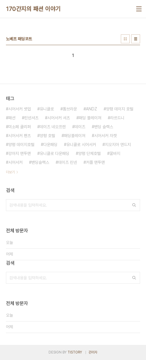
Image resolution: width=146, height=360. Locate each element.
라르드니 (117, 117)
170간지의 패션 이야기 (33, 9)
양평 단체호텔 (89, 153)
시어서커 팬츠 (19, 135)
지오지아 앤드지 (118, 144)
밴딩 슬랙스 (103, 126)
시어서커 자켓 (105, 135)
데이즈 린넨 (67, 162)
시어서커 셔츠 (58, 117)
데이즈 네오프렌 (53, 126)
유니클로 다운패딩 (54, 153)
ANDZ (91, 109)
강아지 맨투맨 (19, 153)
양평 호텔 (47, 135)
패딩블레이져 (74, 135)
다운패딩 (50, 144)
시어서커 (15, 162)
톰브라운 (70, 109)
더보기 (10, 172)
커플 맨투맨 (95, 162)
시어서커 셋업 (19, 109)
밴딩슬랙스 (40, 162)
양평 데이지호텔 (21, 144)
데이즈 (80, 126)
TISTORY (75, 352)
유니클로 (47, 109)
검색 (134, 205)
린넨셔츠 (31, 117)
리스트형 (135, 38)
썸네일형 (125, 38)
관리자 (93, 352)
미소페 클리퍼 (19, 126)
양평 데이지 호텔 (119, 109)
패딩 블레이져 (90, 117)
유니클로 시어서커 (81, 144)
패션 (11, 117)
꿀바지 (115, 153)
